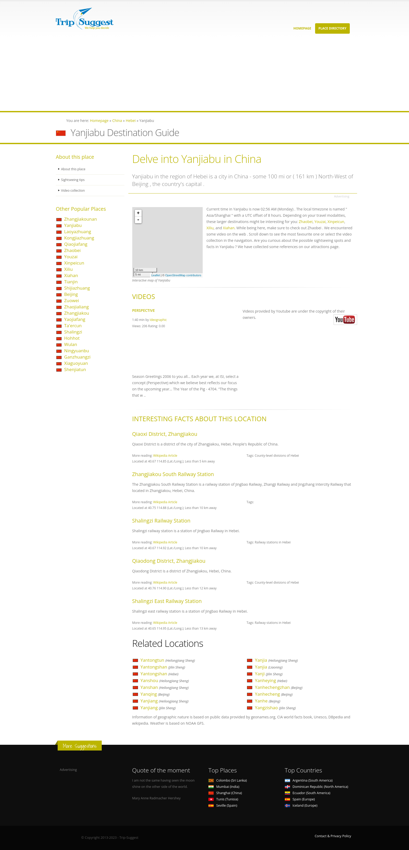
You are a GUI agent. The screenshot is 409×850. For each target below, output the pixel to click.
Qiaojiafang (75, 244)
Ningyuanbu (76, 351)
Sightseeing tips (73, 180)
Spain (300, 799)
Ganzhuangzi (77, 357)
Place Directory (332, 28)
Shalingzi (73, 332)
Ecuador (307, 793)
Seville (222, 805)
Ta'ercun (73, 326)
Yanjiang (165, 701)
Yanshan (165, 687)
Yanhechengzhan (278, 687)
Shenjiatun (75, 369)
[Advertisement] (156, 74)
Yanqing (155, 694)
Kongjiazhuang (79, 238)
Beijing (71, 294)
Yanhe (267, 701)
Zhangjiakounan (80, 219)
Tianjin (71, 282)
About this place (73, 169)
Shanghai (225, 793)
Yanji (268, 674)
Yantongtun (168, 660)
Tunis (223, 799)
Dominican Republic (316, 786)
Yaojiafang (74, 319)
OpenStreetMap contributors (183, 275)
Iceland (301, 805)
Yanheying (271, 680)
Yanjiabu (73, 225)
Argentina (309, 780)
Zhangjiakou (76, 313)
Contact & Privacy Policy (333, 836)
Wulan (70, 344)
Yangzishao (275, 708)
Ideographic (158, 320)
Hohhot (72, 338)
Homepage (302, 28)
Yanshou (165, 680)
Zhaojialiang (76, 307)
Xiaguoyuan (76, 363)
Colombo (227, 780)
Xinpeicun (74, 263)
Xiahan (71, 275)
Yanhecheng (274, 694)
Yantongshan (163, 667)
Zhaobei (72, 250)
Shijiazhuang (77, 288)
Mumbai (223, 786)
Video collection (73, 190)
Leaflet (155, 275)
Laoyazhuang (77, 231)
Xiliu (68, 269)
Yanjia (276, 660)
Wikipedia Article (165, 455)
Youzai (70, 257)
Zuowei (71, 300)
